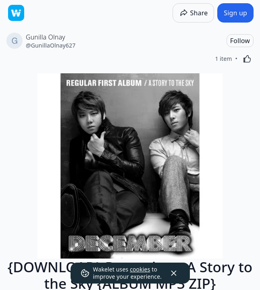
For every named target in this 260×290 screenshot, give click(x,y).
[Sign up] (235, 13)
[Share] (193, 13)
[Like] (247, 58)
